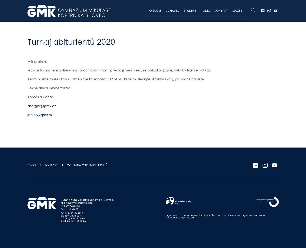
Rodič (205, 11)
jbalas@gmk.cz (40, 115)
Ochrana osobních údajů (87, 165)
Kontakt (221, 11)
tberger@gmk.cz (41, 106)
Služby (237, 11)
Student (190, 11)
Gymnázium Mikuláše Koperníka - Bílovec (69, 11)
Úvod (31, 165)
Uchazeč (172, 11)
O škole (155, 11)
